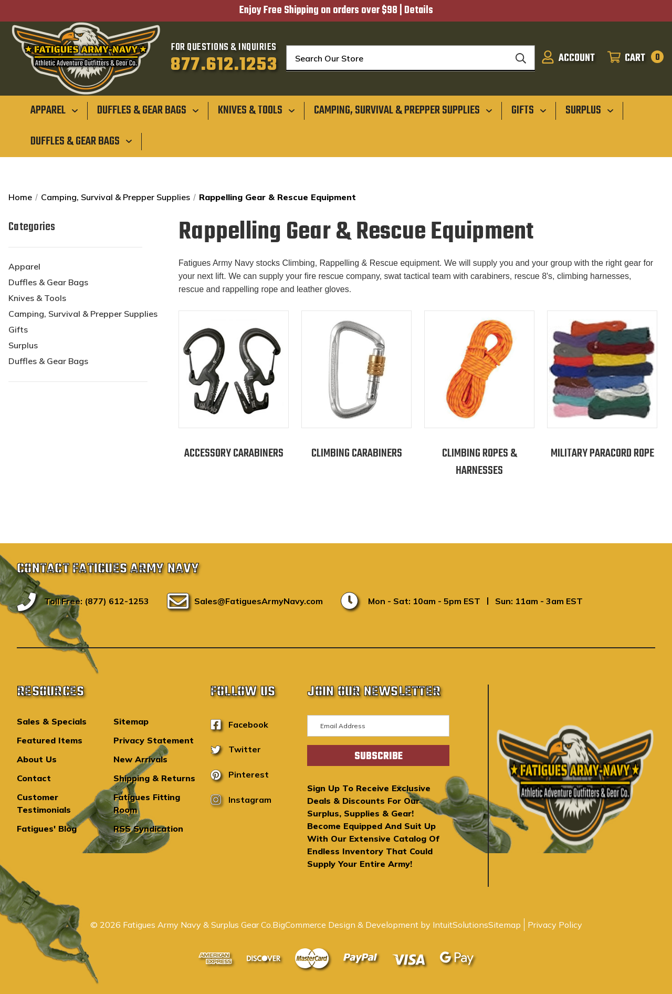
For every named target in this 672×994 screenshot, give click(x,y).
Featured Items (49, 740)
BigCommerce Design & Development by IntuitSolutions (380, 924)
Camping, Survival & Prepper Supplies (83, 313)
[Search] (520, 58)
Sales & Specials (52, 721)
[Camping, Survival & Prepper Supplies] (403, 110)
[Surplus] (589, 110)
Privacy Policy (555, 924)
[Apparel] (54, 110)
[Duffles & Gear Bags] (148, 110)
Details (418, 10)
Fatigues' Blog (47, 828)
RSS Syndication (148, 828)
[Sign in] (568, 58)
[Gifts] (529, 110)
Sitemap (131, 721)
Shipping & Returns (154, 778)
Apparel (24, 266)
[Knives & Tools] (256, 110)
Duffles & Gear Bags (48, 282)
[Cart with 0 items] (632, 58)
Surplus (23, 345)
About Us (37, 759)
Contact (34, 778)
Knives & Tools (37, 298)
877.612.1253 (224, 65)
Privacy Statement (153, 740)
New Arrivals (140, 759)
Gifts (18, 329)
